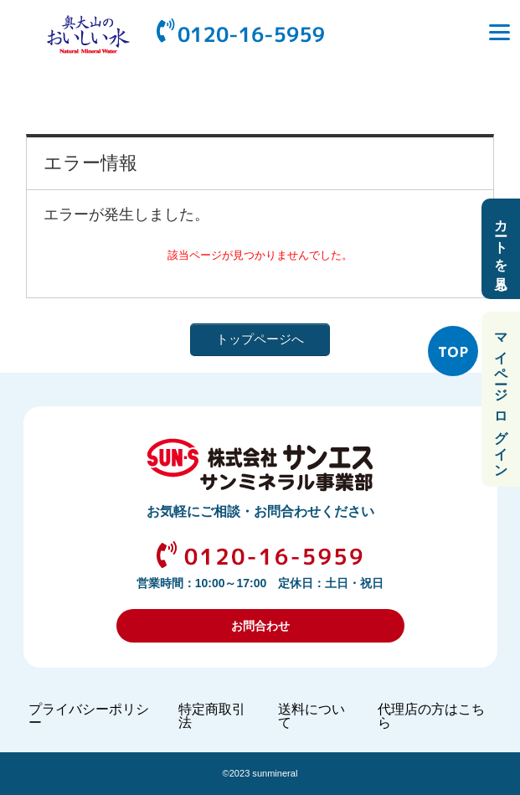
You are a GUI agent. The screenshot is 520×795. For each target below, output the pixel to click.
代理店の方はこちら (431, 716)
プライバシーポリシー (88, 716)
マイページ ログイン (501, 398)
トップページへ (260, 339)
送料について (311, 716)
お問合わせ (260, 625)
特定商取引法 (211, 716)
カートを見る (501, 249)
